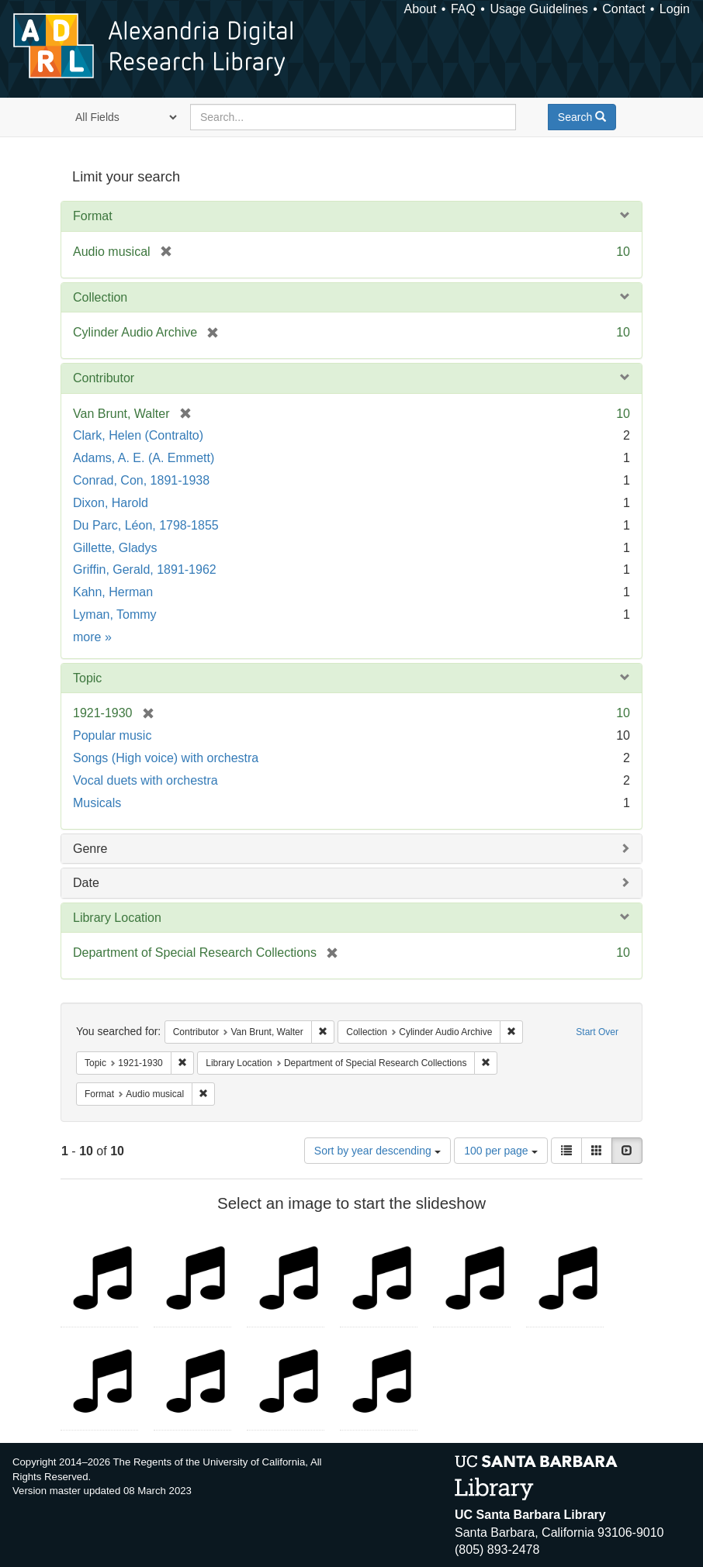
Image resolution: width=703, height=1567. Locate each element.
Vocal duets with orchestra (145, 780)
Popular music (112, 735)
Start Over (597, 1032)
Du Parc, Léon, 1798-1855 (146, 525)
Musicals (97, 802)
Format (93, 216)
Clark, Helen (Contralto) (138, 435)
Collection (100, 297)
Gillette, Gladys (115, 547)
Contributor (103, 378)
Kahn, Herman (113, 592)
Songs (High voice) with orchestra (165, 758)
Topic (87, 678)
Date (86, 882)
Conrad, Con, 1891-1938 (141, 480)
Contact (623, 9)
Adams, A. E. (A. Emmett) (143, 457)
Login (675, 9)
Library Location (117, 917)
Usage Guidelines (538, 9)
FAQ (463, 9)
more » (92, 637)
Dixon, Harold (110, 502)
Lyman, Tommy (115, 614)
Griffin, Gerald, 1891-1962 (144, 569)
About (420, 9)
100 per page (500, 1150)
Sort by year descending (377, 1150)
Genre (90, 848)
